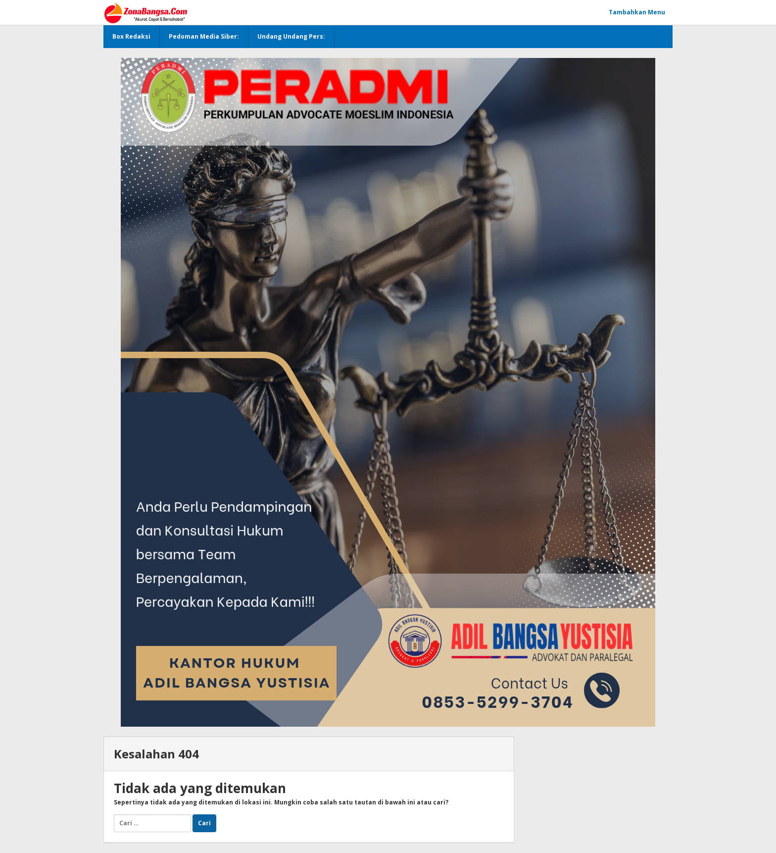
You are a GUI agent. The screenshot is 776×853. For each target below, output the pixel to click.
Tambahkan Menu (637, 12)
